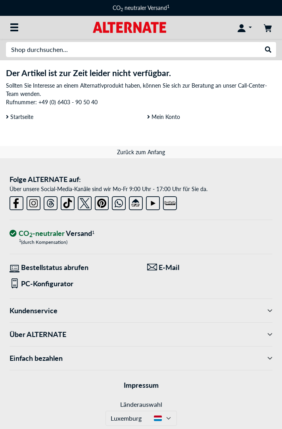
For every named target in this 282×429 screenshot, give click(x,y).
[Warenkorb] (267, 27)
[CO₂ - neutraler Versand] (52, 233)
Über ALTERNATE (141, 334)
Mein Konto (163, 116)
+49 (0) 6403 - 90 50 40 (68, 102)
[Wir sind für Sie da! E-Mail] (210, 267)
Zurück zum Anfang (141, 152)
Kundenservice (141, 310)
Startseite (19, 116)
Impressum (141, 385)
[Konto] (244, 27)
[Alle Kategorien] (14, 27)
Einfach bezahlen (141, 358)
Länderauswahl (141, 404)
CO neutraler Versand (141, 7)
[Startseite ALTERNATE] (129, 26)
